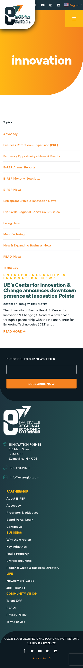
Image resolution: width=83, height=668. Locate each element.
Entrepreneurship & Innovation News (29, 200)
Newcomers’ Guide (20, 580)
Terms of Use (15, 621)
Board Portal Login (19, 519)
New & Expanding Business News (27, 245)
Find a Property (17, 553)
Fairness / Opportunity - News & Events (31, 156)
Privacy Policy (16, 614)
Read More (12, 331)
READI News (12, 256)
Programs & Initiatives (22, 512)
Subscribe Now (41, 383)
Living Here (11, 223)
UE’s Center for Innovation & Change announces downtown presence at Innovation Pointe (39, 290)
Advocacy (10, 133)
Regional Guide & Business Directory (32, 567)
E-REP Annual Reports (19, 167)
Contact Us (14, 526)
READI (11, 607)
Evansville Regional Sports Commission (31, 211)
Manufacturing (14, 234)
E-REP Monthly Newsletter (22, 178)
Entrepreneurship (19, 560)
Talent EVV (11, 267)
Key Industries (16, 546)
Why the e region (18, 539)
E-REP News (12, 189)
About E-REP (15, 498)
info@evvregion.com (24, 477)
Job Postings (15, 587)
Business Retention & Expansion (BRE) (30, 145)
